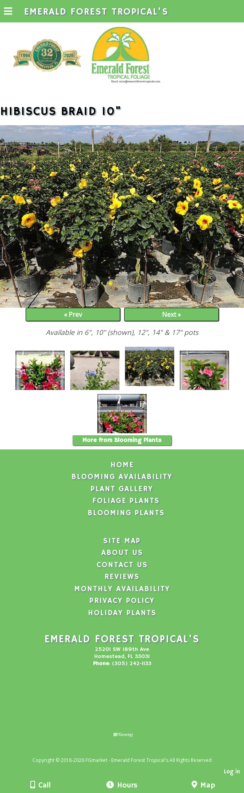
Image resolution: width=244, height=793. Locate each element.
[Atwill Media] (128, 751)
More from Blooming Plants (122, 440)
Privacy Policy (122, 601)
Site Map (122, 541)
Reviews (122, 577)
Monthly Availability (122, 589)
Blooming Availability (122, 477)
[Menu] (8, 12)
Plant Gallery (122, 489)
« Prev (73, 314)
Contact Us (122, 565)
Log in (232, 771)
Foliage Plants (126, 501)
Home (122, 465)
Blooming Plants (126, 513)
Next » (171, 314)
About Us (122, 553)
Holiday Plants (122, 613)
